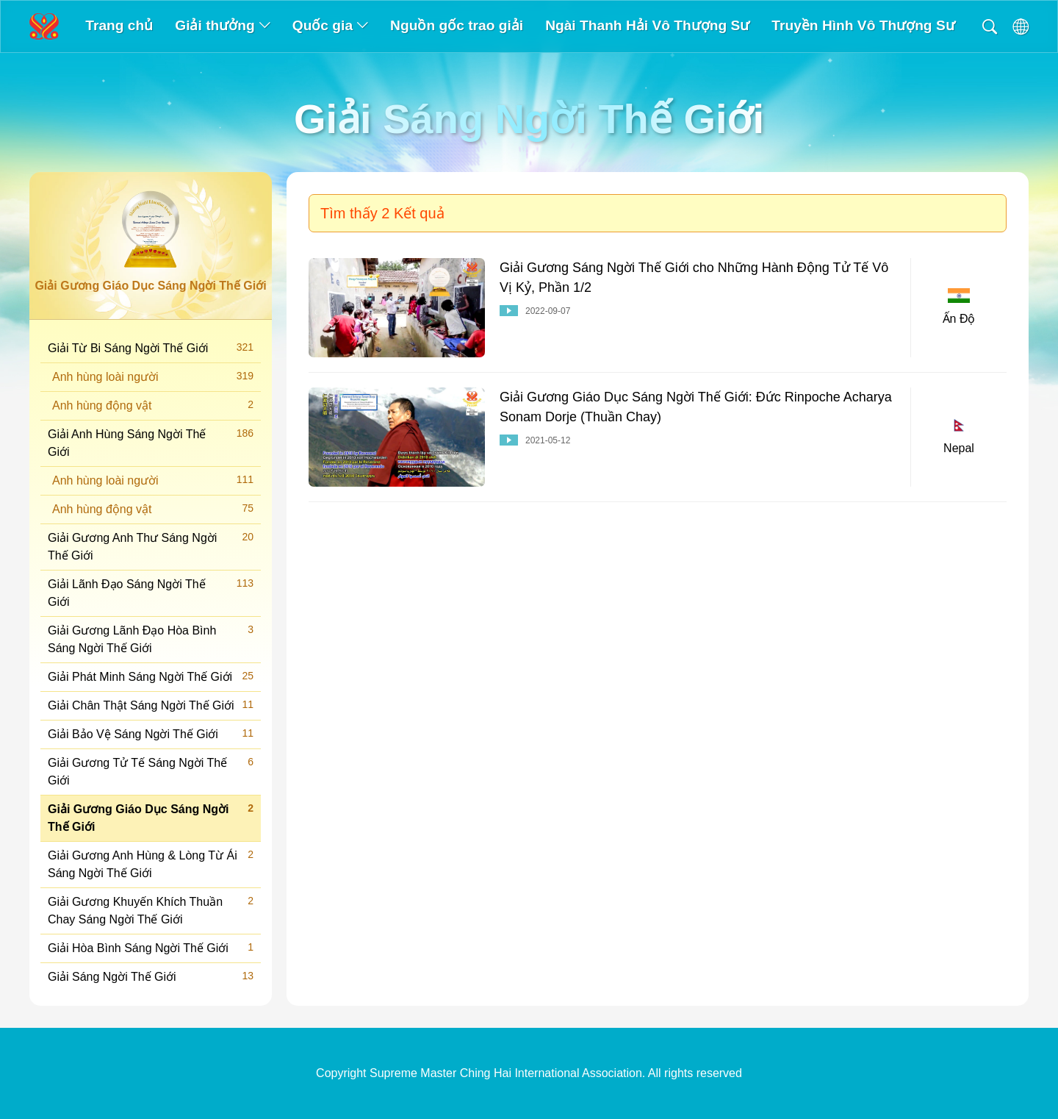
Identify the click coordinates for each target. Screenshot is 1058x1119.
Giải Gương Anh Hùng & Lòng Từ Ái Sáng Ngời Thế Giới (150, 863)
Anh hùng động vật (152, 404)
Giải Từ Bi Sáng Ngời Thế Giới (150, 347)
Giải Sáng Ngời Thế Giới (150, 976)
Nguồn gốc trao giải (456, 25)
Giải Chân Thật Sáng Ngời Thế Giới (150, 704)
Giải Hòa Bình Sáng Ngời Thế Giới (150, 947)
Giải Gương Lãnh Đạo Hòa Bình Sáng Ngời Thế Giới (150, 638)
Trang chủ (119, 25)
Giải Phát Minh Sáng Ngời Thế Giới (150, 676)
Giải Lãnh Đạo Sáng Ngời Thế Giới (150, 592)
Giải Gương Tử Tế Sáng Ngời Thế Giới (150, 770)
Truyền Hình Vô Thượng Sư (862, 25)
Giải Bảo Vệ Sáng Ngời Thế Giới (150, 733)
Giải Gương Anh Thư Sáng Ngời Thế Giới (150, 545)
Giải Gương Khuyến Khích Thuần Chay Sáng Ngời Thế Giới (150, 909)
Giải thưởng (222, 25)
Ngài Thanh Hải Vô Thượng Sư (647, 25)
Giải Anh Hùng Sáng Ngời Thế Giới (150, 442)
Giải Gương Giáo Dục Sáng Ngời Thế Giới (150, 817)
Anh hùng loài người (152, 376)
